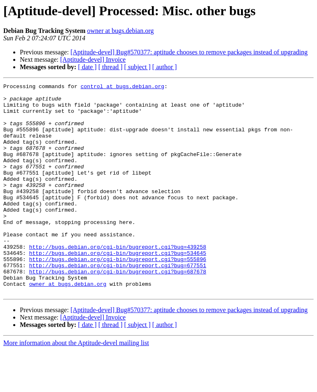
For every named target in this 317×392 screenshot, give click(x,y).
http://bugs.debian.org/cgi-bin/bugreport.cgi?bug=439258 (117, 280)
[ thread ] (110, 66)
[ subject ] (137, 66)
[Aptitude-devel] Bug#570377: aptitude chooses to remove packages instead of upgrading (189, 52)
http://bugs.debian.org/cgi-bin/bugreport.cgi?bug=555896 (117, 295)
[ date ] (87, 66)
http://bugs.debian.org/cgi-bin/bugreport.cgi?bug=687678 (117, 309)
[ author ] (164, 66)
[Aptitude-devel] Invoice (93, 59)
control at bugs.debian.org (122, 87)
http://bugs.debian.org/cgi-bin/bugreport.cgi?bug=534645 (117, 287)
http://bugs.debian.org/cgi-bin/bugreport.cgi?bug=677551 (117, 302)
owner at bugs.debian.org (120, 30)
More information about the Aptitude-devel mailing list (76, 384)
